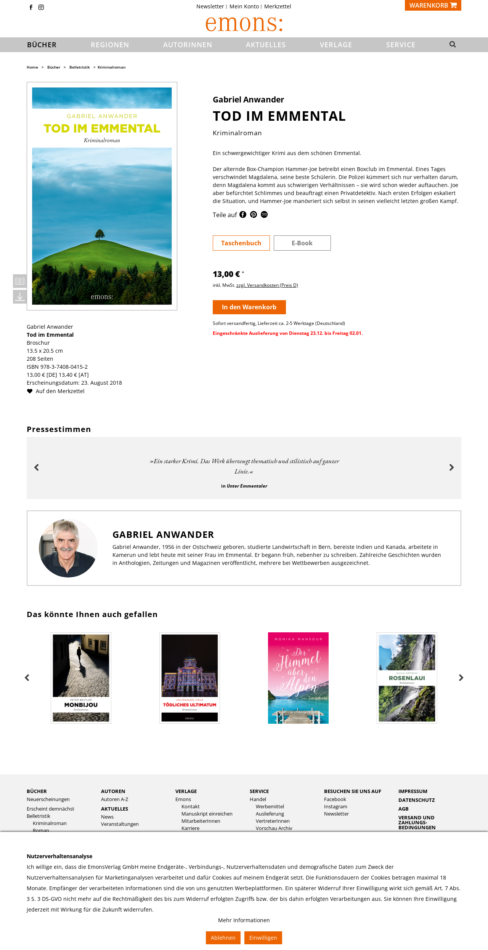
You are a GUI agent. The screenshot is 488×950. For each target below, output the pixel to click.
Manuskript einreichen (207, 814)
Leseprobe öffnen (20, 281)
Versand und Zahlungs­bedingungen (417, 822)
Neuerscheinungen (48, 799)
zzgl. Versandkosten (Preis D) (267, 285)
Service (259, 791)
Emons (183, 799)
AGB (403, 808)
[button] (450, 45)
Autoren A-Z (114, 799)
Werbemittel (270, 806)
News (107, 817)
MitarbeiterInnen (200, 821)
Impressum (412, 791)
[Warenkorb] (433, 5)
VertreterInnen (273, 821)
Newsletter (210, 6)
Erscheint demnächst (50, 809)
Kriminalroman (111, 67)
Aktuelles (114, 808)
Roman (41, 830)
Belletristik (79, 67)
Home (32, 67)
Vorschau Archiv (274, 828)
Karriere (190, 828)
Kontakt (190, 806)
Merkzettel (277, 6)
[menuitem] (212, 6)
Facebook (335, 799)
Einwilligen (263, 937)
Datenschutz (416, 799)
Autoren (113, 791)
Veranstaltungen (120, 824)
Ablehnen (223, 937)
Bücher (53, 67)
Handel (258, 799)
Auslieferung (270, 814)
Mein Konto (244, 6)
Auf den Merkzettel (58, 391)
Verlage (186, 791)
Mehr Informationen (244, 920)
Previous (36, 468)
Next (452, 468)
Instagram (335, 806)
